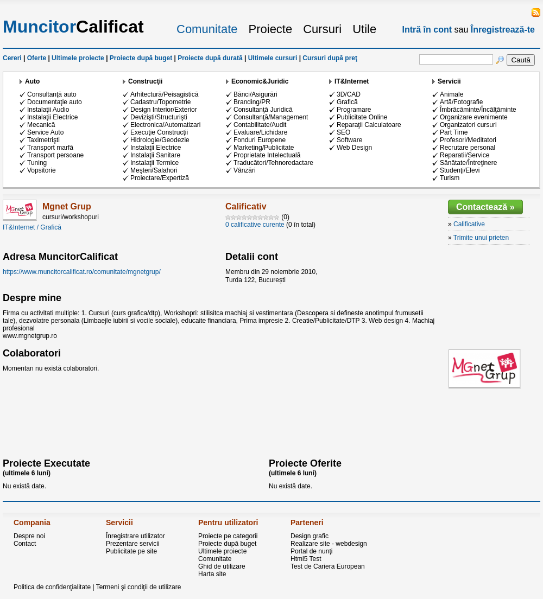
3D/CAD (349, 94)
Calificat (73, 26)
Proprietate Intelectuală (266, 155)
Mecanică (41, 125)
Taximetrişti (43, 140)
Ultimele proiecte (78, 58)
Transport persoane (55, 155)
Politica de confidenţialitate (52, 587)
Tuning (37, 163)
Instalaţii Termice (154, 163)
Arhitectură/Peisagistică (164, 94)
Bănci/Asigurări (255, 94)
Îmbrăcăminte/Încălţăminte (478, 109)
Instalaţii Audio (48, 109)
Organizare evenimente (474, 117)
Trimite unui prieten (481, 237)
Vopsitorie (41, 170)
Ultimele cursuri (273, 58)
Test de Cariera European (328, 566)
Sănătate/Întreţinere (468, 163)
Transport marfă (50, 147)
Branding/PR (251, 102)
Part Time (454, 132)
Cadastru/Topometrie (160, 102)
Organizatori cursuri (468, 125)
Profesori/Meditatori (468, 140)
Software (349, 140)
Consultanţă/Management (270, 117)
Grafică (347, 102)
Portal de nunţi (311, 551)
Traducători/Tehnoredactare (273, 163)
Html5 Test (306, 559)
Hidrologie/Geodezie (160, 140)
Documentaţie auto (54, 102)
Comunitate (207, 29)
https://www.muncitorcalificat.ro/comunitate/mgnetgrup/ (82, 272)
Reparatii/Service (464, 155)
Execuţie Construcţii (159, 132)
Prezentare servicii (133, 543)
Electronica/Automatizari (165, 125)
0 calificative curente (255, 224)
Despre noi (29, 536)
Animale (451, 94)
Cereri (12, 58)
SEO (343, 132)
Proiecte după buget (141, 58)
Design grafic (310, 536)
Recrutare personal (467, 147)
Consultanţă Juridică (263, 109)
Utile (364, 29)
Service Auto (45, 132)
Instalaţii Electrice (52, 117)
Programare (354, 109)
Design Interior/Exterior (163, 109)
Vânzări (244, 170)
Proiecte (271, 29)
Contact (25, 543)
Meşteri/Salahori (154, 170)
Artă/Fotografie (461, 102)
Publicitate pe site (131, 551)
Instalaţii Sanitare (155, 155)
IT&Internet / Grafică (32, 227)
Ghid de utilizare (221, 566)
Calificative (469, 224)
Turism (449, 178)
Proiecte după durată (210, 58)
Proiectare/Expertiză (159, 178)
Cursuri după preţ (329, 58)
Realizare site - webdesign (329, 543)
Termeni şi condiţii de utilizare (138, 587)
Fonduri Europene (259, 140)
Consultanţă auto (52, 94)
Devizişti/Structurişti (158, 117)
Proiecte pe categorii (227, 536)
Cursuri (322, 29)
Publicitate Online (362, 117)
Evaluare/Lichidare (260, 132)
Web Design (354, 147)
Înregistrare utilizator (135, 536)
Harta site (212, 574)
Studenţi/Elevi (459, 170)
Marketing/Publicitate (263, 147)
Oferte (36, 58)
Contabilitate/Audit (259, 125)
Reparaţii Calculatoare (369, 125)
